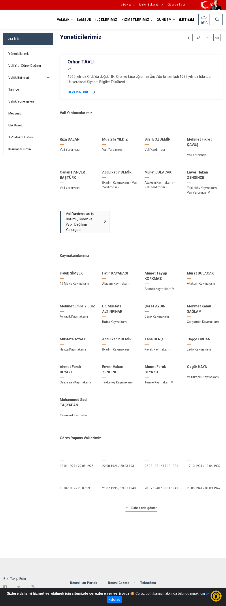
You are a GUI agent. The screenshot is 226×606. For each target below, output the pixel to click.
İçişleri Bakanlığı (149, 4)
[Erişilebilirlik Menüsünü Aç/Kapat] (216, 596)
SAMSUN (84, 20)
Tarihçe (13, 89)
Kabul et (114, 599)
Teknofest (148, 583)
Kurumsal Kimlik (19, 149)
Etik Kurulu (15, 125)
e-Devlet (126, 4)
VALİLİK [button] (63, 20)
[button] (207, 37)
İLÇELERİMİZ (106, 20)
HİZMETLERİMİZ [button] (135, 20)
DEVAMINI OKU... (80, 92)
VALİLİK (14, 39)
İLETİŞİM (186, 20)
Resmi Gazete (118, 583)
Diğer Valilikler (177, 4)
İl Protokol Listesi (21, 137)
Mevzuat (14, 113)
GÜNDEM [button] (164, 20)
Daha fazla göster (144, 508)
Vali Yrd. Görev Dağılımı (24, 66)
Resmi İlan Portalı (83, 583)
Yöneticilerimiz (19, 54)
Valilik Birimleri (18, 78)
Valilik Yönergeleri (21, 101)
